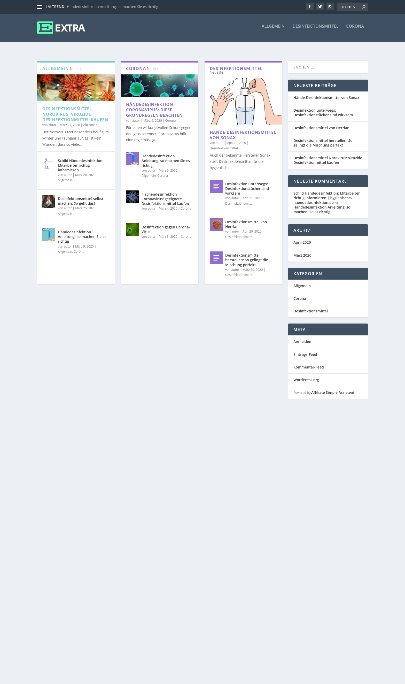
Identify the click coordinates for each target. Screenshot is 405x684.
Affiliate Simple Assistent (332, 387)
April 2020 (302, 237)
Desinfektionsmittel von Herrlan (246, 219)
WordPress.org (306, 375)
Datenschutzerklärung (324, 677)
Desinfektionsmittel (316, 30)
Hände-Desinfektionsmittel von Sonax (243, 130)
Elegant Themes (76, 678)
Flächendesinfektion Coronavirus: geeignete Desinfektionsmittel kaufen (165, 194)
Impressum (270, 677)
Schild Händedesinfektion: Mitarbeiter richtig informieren (80, 160)
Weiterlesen (57, 399)
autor (52, 120)
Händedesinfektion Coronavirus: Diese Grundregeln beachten (154, 105)
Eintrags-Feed (305, 349)
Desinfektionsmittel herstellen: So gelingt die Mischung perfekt (246, 255)
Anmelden (302, 336)
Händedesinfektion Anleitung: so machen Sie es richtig (112, 6)
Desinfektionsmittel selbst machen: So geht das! (81, 196)
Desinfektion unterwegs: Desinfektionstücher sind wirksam (247, 184)
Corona (355, 30)
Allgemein (273, 30)
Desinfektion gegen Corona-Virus (166, 224)
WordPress (129, 678)
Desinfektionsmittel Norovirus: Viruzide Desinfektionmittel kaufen (75, 109)
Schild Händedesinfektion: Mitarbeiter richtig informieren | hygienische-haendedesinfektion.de (326, 193)
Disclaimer (293, 677)
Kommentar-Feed (308, 362)
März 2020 (302, 250)
